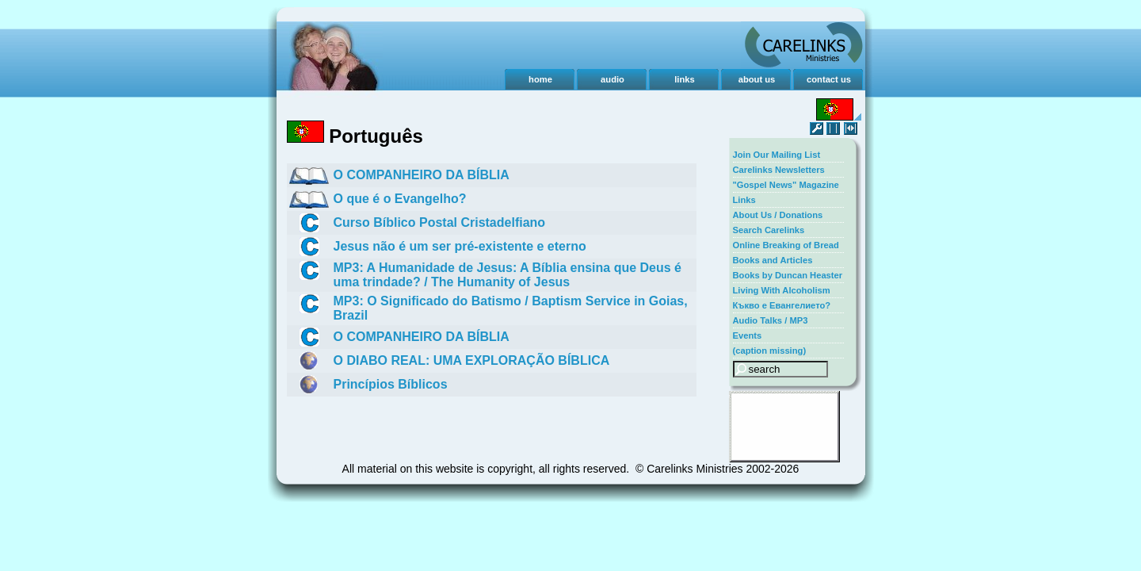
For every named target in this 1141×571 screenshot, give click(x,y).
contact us (829, 79)
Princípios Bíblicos (391, 384)
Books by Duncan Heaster (788, 275)
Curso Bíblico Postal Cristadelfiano (440, 222)
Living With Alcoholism (781, 290)
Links (744, 200)
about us (757, 79)
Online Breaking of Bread (786, 245)
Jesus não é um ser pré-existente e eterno (460, 246)
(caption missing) (770, 350)
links (684, 79)
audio (612, 79)
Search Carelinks (769, 230)
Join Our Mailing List (777, 154)
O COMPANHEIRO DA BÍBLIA (421, 175)
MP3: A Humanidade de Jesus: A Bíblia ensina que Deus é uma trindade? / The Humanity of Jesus (508, 275)
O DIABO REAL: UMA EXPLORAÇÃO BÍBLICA (472, 360)
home (540, 79)
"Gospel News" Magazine (786, 185)
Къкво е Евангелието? (782, 305)
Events (747, 335)
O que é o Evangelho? (400, 198)
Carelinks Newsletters (779, 169)
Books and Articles (773, 260)
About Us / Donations (778, 215)
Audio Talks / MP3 (770, 320)
